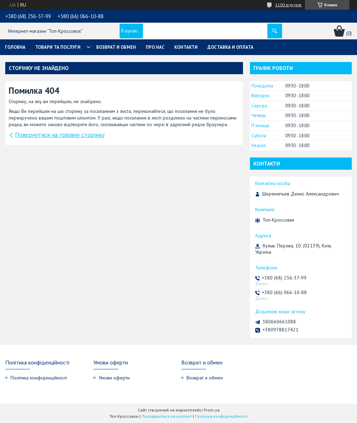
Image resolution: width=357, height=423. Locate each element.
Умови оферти (114, 378)
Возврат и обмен (116, 47)
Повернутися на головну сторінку (60, 135)
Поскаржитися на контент (167, 416)
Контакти (186, 47)
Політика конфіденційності (38, 378)
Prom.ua (212, 410)
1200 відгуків (288, 4)
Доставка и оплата (230, 47)
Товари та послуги (58, 47)
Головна (15, 47)
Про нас (155, 47)
